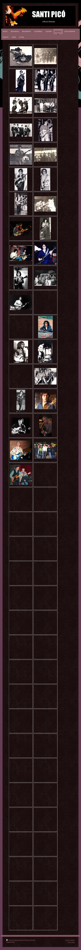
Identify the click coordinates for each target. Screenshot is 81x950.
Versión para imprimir (15, 940)
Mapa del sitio (30, 940)
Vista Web (71, 942)
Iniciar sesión (70, 940)
